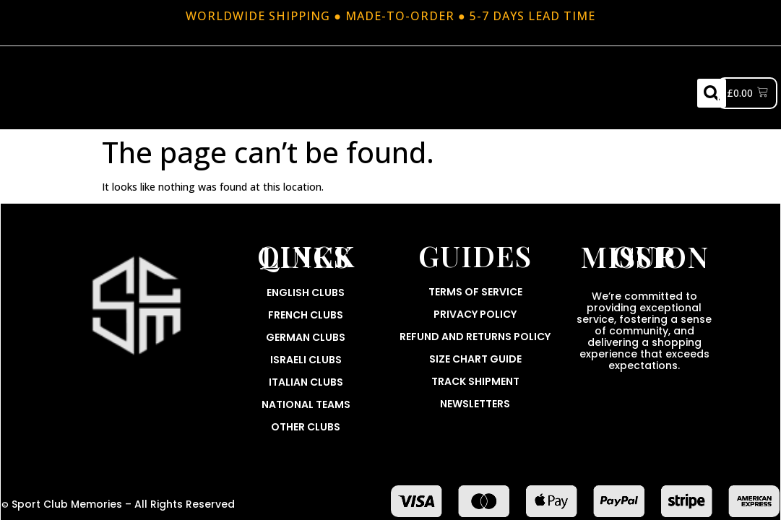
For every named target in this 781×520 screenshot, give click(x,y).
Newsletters (475, 403)
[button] (711, 93)
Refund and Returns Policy (475, 336)
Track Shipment (475, 381)
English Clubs (306, 292)
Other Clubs (305, 426)
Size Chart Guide (475, 359)
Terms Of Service (475, 292)
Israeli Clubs (306, 359)
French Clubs (305, 315)
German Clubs (305, 337)
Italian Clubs (306, 382)
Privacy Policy (475, 314)
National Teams (306, 404)
